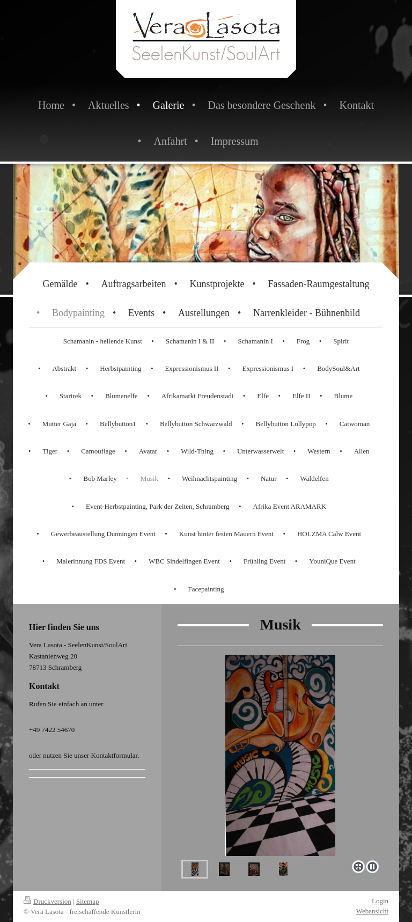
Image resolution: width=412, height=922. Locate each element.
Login (380, 901)
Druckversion (47, 901)
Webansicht (372, 911)
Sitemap (87, 901)
